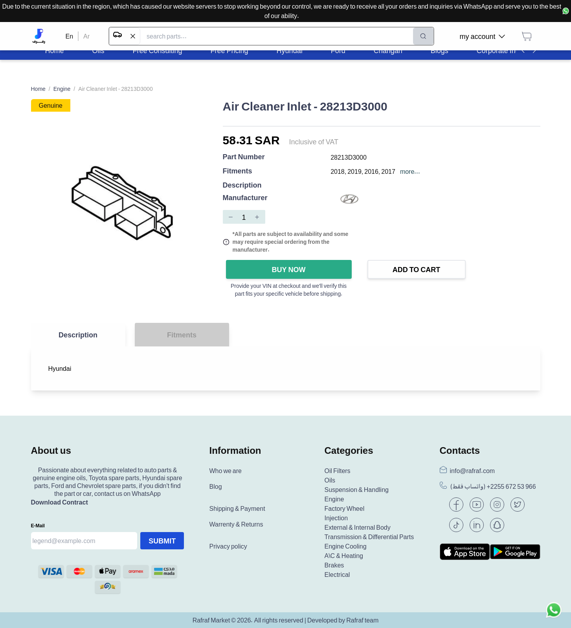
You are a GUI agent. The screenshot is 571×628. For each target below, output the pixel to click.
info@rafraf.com (472, 471)
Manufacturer (245, 198)
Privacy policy (228, 546)
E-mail (38, 526)
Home (38, 88)
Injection (336, 518)
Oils (330, 480)
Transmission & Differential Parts (369, 537)
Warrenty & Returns (236, 524)
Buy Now (289, 269)
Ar (86, 36)
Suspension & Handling (357, 490)
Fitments (237, 171)
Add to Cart (417, 269)
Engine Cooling (346, 546)
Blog (215, 486)
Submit (162, 540)
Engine (62, 88)
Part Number (244, 157)
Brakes (334, 565)
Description (242, 185)
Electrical (337, 574)
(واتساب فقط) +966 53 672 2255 (493, 486)
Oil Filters (338, 471)
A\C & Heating (344, 556)
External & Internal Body (358, 527)
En (69, 36)
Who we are (225, 471)
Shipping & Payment (237, 508)
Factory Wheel (345, 508)
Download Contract (59, 502)
